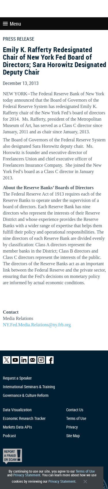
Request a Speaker (17, 378)
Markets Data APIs (17, 427)
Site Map (73, 435)
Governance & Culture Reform (25, 395)
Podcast (9, 435)
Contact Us (74, 409)
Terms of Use (85, 471)
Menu (12, 24)
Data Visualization (17, 409)
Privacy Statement (26, 475)
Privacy (72, 427)
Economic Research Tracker (24, 418)
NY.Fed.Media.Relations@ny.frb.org (37, 324)
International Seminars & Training (29, 386)
